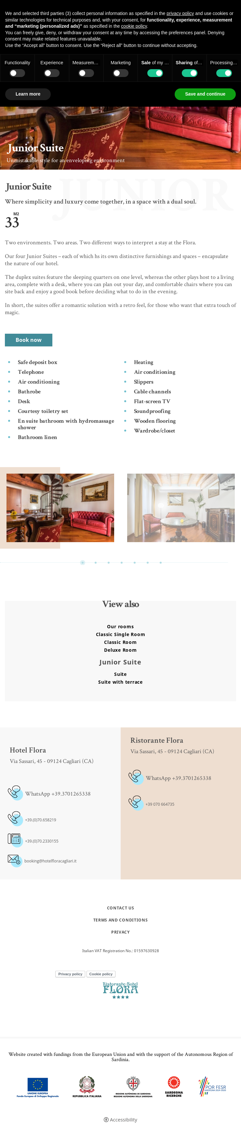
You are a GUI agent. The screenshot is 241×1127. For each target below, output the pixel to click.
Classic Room (120, 642)
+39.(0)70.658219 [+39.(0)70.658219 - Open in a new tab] (40, 820)
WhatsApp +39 (42, 793)
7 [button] (161, 563)
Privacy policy (70, 974)
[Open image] (60, 508)
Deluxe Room (120, 650)
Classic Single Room (120, 634)
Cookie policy (101, 974)
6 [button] (148, 563)
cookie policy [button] (134, 26)
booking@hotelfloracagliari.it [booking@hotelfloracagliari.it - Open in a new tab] (50, 861)
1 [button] (83, 563)
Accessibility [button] (123, 1119)
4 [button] (122, 563)
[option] (60, 508)
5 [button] (135, 563)
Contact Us (120, 908)
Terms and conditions (120, 920)
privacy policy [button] (180, 13)
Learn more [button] (28, 94)
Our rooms (120, 626)
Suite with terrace (120, 682)
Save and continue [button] (205, 94)
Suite (120, 674)
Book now (29, 339)
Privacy (120, 932)
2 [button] (96, 563)
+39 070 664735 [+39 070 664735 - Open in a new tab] (160, 804)
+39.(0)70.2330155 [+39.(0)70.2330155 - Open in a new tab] (42, 841)
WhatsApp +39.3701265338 (178, 778)
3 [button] (109, 563)
